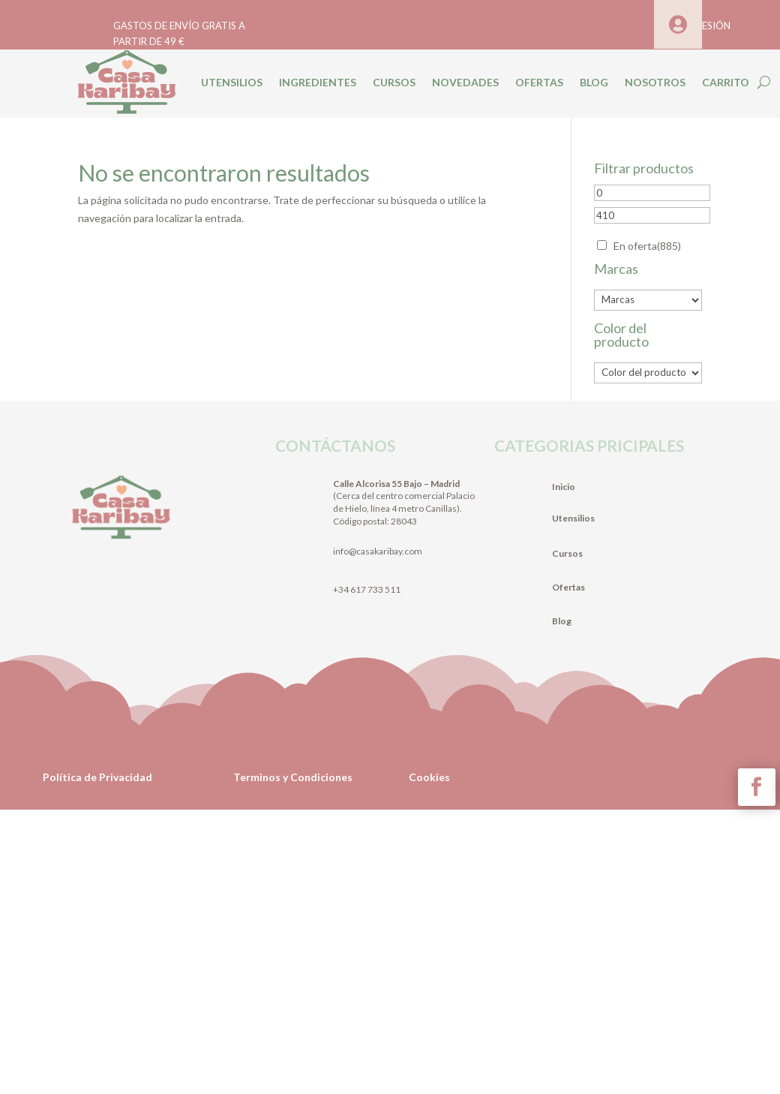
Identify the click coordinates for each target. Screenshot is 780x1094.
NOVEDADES (465, 82)
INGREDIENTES (317, 82)
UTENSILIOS (231, 82)
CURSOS (394, 82)
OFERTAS (539, 82)
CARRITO (725, 82)
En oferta (647, 245)
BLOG (594, 82)
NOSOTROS (655, 82)
